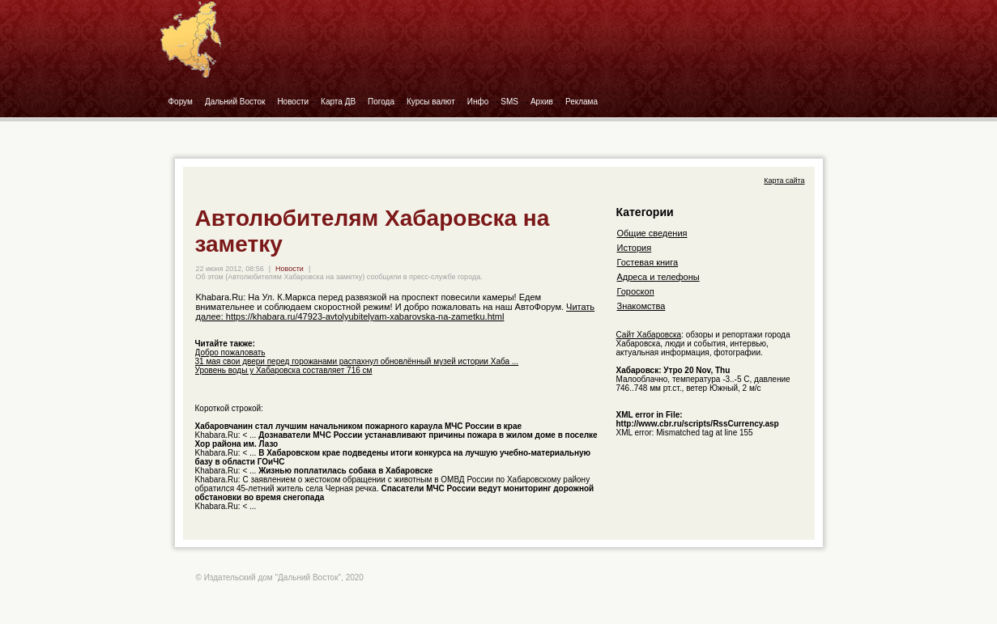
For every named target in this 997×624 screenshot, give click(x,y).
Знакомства (641, 306)
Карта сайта (784, 180)
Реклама (581, 101)
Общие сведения (652, 233)
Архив (541, 101)
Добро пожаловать (230, 352)
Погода (381, 101)
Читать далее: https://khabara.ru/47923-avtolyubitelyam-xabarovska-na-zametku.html (395, 311)
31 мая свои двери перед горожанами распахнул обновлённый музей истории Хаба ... (357, 361)
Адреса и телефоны (658, 277)
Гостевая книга (648, 262)
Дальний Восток (235, 101)
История (634, 248)
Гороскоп (635, 291)
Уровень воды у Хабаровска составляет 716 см (284, 370)
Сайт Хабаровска (649, 334)
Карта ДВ (338, 101)
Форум (180, 101)
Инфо (478, 101)
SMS (509, 101)
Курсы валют (431, 101)
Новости (293, 101)
